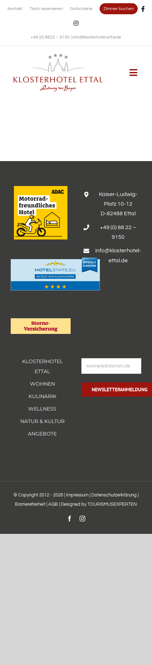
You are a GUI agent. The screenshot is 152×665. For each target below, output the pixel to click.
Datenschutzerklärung (114, 495)
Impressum (77, 495)
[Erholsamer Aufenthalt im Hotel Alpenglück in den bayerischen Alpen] (58, 55)
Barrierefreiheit (30, 504)
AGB (53, 504)
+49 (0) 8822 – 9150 (51, 37)
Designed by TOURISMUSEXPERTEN (99, 504)
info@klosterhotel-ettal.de (96, 37)
